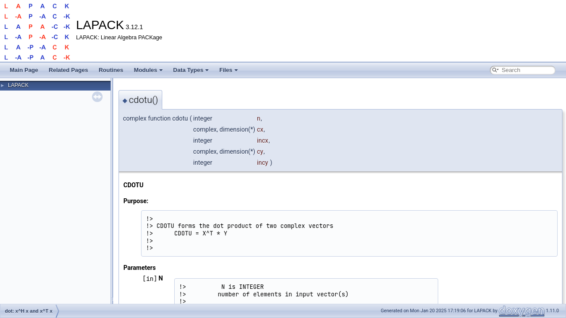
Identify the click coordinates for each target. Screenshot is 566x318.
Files (228, 70)
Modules (148, 70)
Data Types (191, 70)
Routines (111, 70)
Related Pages (68, 70)
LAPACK (18, 85)
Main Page (24, 70)
